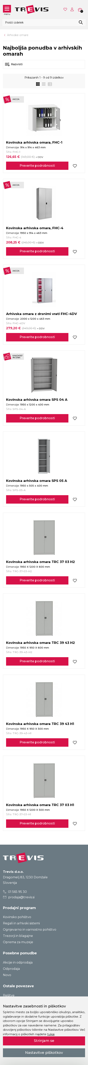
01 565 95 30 (15, 892)
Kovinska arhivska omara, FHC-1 (34, 142)
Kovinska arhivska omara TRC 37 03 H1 (40, 805)
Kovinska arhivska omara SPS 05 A (36, 481)
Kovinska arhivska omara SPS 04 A (36, 400)
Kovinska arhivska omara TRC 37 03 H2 (40, 562)
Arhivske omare (17, 35)
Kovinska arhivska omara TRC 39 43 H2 (40, 643)
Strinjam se (44, 1041)
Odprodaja (11, 969)
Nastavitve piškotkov (44, 1053)
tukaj (50, 1034)
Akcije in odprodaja (18, 962)
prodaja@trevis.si (18, 897)
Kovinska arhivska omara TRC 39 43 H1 (40, 724)
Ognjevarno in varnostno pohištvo (29, 929)
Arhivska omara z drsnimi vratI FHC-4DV (41, 314)
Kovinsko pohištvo (17, 917)
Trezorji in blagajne (18, 936)
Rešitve (9, 995)
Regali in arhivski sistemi (21, 923)
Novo (7, 975)
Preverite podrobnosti (37, 165)
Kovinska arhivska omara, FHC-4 (34, 228)
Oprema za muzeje (18, 942)
